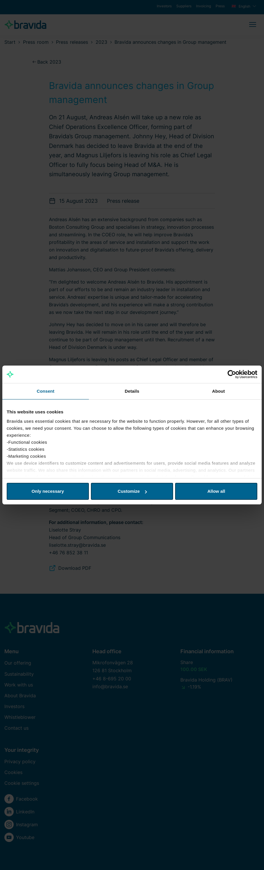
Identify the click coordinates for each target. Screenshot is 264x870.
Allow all (216, 491)
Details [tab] (132, 391)
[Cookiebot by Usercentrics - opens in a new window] (231, 374)
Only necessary (47, 491)
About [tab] (218, 391)
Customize (132, 491)
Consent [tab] (45, 391)
